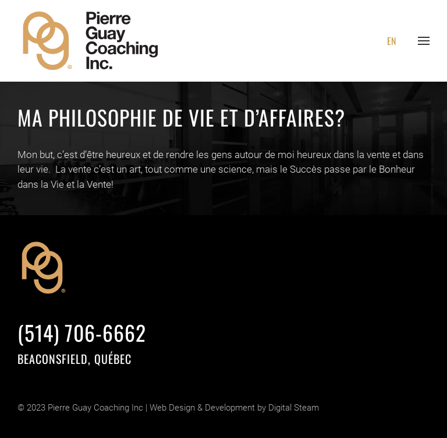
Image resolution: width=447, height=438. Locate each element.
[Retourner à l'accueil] (91, 41)
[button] (424, 40)
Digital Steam (293, 407)
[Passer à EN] (391, 40)
